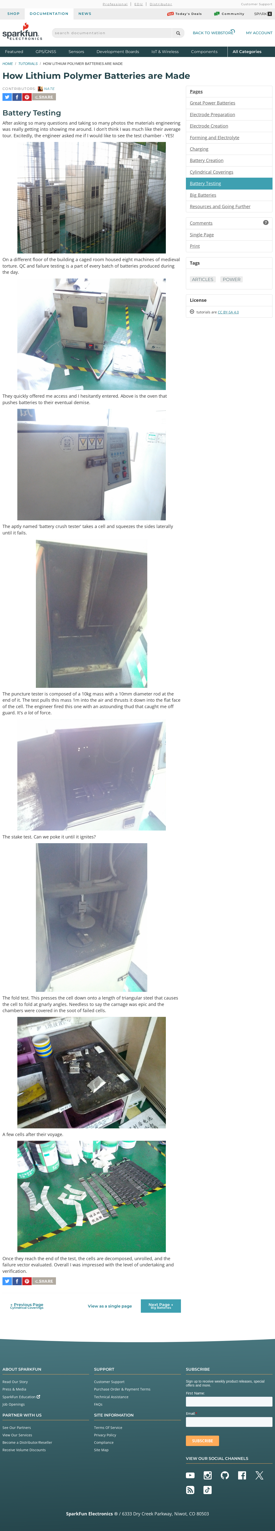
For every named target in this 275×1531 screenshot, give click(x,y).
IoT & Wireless (165, 51)
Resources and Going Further (220, 208)
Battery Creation (207, 161)
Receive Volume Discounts (24, 1449)
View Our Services (17, 1433)
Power (233, 281)
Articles (203, 281)
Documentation (49, 13)
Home (7, 64)
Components (204, 51)
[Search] (178, 33)
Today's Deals (184, 13)
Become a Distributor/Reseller (27, 1441)
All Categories (247, 51)
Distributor (161, 4)
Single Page (202, 236)
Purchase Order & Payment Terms (122, 1388)
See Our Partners (16, 1426)
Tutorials (28, 64)
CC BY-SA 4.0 (228, 314)
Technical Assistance (111, 1395)
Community (229, 13)
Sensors (76, 51)
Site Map (101, 1449)
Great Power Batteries (212, 103)
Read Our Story (15, 1380)
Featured (19, 51)
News (85, 13)
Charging (199, 150)
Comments (229, 225)
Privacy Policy (105, 1433)
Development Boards (118, 51)
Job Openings (13, 1403)
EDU (138, 4)
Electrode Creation (209, 126)
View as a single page (110, 1305)
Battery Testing (205, 185)
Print (195, 248)
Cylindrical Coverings (211, 173)
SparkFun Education (21, 1395)
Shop (13, 13)
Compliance (104, 1441)
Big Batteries (203, 196)
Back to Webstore (214, 32)
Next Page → (161, 1304)
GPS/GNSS (46, 51)
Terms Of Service (108, 1426)
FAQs (98, 1403)
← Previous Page (26, 1304)
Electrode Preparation (212, 115)
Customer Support (257, 4)
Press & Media (14, 1388)
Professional (115, 4)
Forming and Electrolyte (214, 138)
